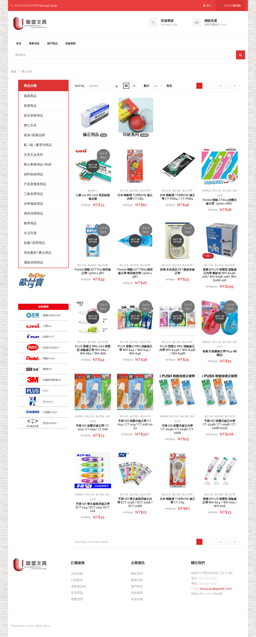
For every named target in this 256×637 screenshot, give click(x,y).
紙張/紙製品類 (34, 135)
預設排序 (94, 86)
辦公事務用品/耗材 (37, 164)
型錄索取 (70, 43)
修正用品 (134, 190)
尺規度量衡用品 (35, 184)
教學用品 (30, 223)
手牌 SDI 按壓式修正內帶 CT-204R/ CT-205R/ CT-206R (177, 429)
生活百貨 (30, 233)
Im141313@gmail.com (216, 588)
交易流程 (77, 573)
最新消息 (34, 43)
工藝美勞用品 (33, 194)
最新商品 (30, 96)
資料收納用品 (33, 174)
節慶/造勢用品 (34, 243)
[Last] (235, 86)
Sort (116, 86)
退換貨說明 (78, 586)
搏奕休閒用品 (33, 213)
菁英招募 (137, 599)
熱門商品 (52, 43)
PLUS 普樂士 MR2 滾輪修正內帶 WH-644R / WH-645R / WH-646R (177, 350)
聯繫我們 (77, 599)
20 (155, 86)
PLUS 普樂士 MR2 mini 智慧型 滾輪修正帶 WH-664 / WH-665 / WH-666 (92, 350)
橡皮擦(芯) (93, 190)
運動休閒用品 (33, 262)
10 (220, 85)
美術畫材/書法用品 (37, 253)
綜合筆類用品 (33, 115)
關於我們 (137, 573)
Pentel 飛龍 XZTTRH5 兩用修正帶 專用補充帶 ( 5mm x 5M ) (135, 273)
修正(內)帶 (145, 190)
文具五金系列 (33, 155)
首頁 (18, 43)
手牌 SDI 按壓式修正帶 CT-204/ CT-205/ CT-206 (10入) (135, 424)
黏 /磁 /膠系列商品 (38, 145)
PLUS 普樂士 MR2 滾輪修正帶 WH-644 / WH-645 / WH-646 (135, 350)
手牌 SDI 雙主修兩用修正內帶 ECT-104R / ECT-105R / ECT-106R (135, 502)
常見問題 (77, 593)
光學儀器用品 (33, 204)
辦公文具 (124, 190)
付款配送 (77, 580)
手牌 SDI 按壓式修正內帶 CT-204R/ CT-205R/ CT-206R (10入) (219, 424)
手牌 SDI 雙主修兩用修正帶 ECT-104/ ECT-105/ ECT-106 (93, 507)
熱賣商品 (206, 190)
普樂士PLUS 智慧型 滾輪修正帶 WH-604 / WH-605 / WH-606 (219, 502)
